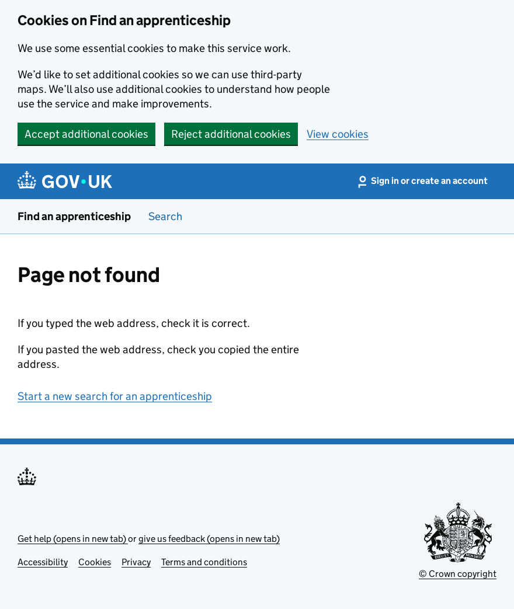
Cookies (94, 562)
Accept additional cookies (86, 134)
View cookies (338, 134)
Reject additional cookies (231, 134)
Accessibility (43, 562)
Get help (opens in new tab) (73, 538)
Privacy (136, 562)
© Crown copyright (457, 573)
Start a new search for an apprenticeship (115, 396)
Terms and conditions (204, 562)
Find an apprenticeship (74, 216)
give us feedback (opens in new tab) (209, 538)
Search (165, 216)
